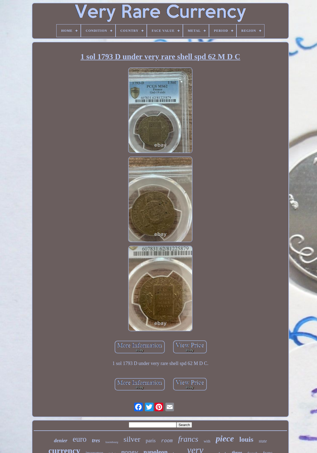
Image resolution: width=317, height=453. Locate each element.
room (167, 441)
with (207, 441)
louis (246, 439)
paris (151, 440)
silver (132, 439)
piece (225, 438)
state (263, 441)
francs (188, 438)
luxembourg (111, 442)
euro (80, 439)
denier (60, 440)
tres (96, 440)
